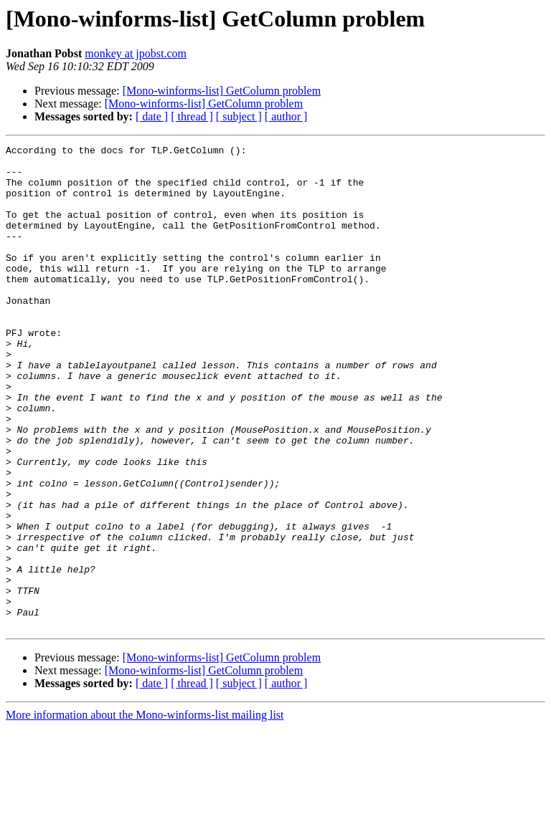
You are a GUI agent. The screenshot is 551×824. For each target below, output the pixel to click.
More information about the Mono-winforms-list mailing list (145, 811)
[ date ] (152, 116)
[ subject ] (239, 116)
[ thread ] (192, 116)
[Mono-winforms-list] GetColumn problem (222, 91)
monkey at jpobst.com (136, 53)
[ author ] (286, 116)
